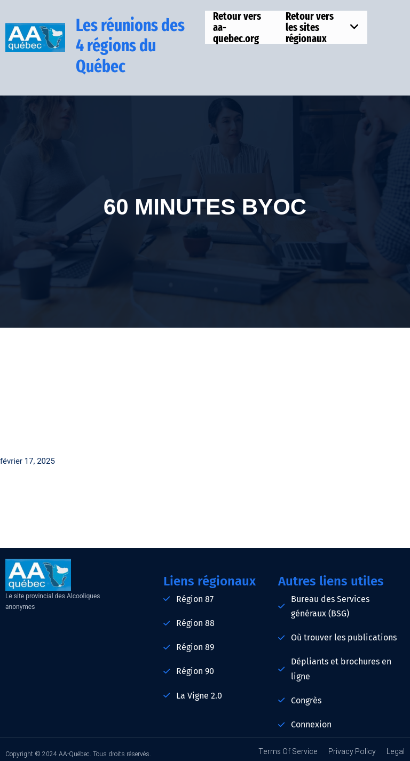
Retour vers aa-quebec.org (237, 27)
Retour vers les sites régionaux (322, 27)
